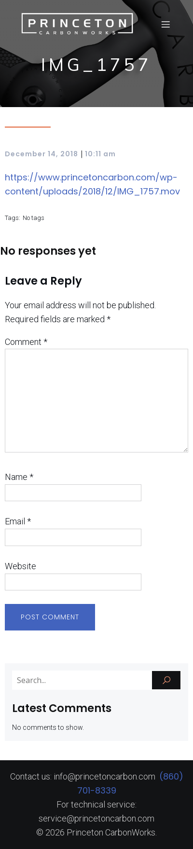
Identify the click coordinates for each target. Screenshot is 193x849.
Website (20, 566)
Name (19, 477)
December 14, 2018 (41, 154)
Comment (26, 342)
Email (18, 521)
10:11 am (100, 154)
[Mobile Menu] (165, 24)
